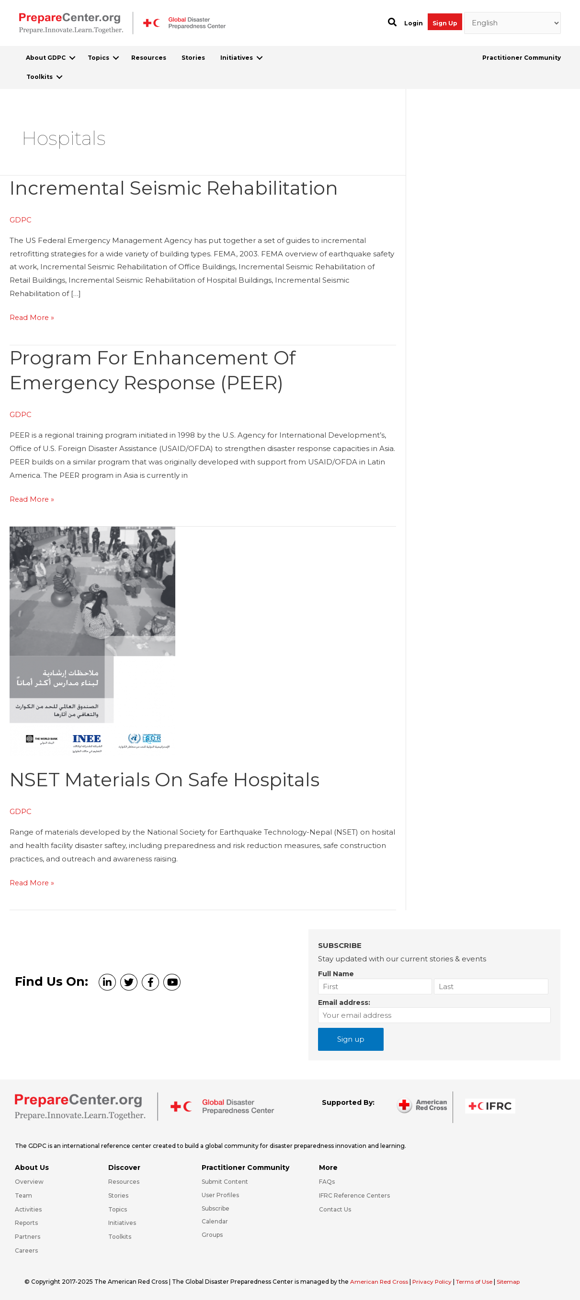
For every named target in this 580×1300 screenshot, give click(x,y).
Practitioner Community (521, 57)
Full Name (336, 972)
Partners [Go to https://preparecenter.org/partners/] (27, 1235)
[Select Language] (512, 23)
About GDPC (46, 57)
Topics (98, 57)
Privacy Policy (435, 1280)
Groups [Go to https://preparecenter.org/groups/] (212, 1233)
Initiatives (236, 57)
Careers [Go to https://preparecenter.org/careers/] (26, 1249)
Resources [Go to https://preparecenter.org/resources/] (123, 1180)
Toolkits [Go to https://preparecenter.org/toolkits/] (119, 1235)
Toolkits (39, 76)
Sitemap (514, 1280)
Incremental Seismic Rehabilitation (178, 187)
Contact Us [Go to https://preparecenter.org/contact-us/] (335, 1208)
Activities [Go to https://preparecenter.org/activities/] (28, 1208)
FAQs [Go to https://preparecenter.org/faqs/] (327, 1180)
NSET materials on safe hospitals (169, 778)
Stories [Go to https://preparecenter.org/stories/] (118, 1194)
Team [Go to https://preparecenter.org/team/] (23, 1194)
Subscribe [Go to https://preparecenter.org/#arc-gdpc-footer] (215, 1207)
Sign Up (444, 23)
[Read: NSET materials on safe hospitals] (92, 639)
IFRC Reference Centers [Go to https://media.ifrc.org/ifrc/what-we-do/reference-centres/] (354, 1194)
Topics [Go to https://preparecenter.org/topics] (117, 1208)
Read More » (33, 317)
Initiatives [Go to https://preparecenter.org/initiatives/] (122, 1221)
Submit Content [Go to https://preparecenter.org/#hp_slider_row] (225, 1180)
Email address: (344, 1001)
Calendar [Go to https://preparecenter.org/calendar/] (215, 1220)
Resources (148, 57)
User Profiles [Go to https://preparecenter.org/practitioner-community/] (220, 1193)
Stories (193, 57)
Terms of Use (478, 1280)
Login (413, 23)
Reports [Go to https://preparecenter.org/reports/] (26, 1221)
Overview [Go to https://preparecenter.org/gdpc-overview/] (29, 1180)
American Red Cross (380, 1280)
